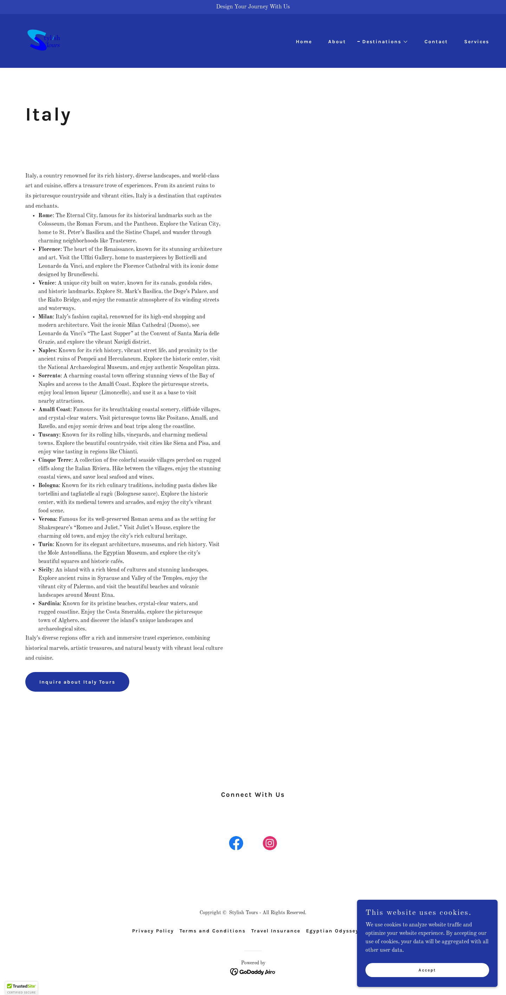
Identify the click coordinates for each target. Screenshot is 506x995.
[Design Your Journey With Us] (253, 7)
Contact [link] (436, 42)
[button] (382, 42)
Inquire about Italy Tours (77, 682)
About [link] (337, 42)
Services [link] (476, 42)
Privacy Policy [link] (153, 931)
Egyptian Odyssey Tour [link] (340, 931)
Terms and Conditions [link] (213, 931)
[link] (44, 41)
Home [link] (304, 42)
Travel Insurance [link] (275, 931)
